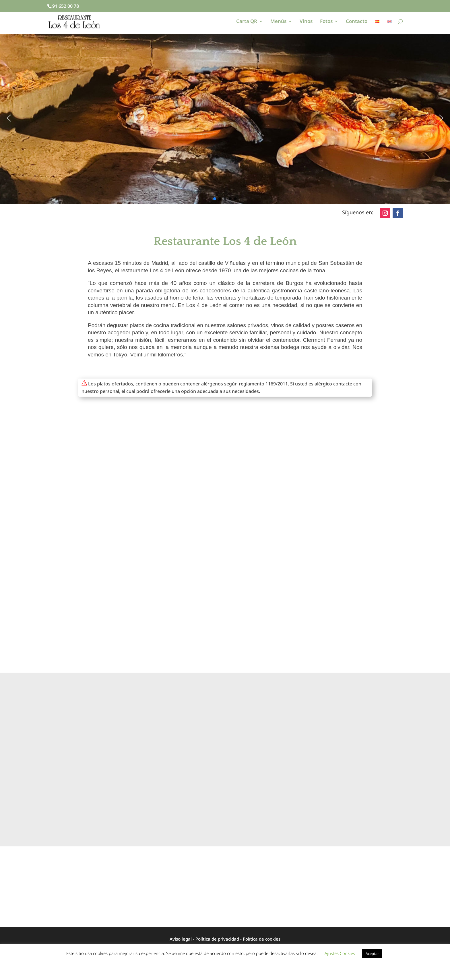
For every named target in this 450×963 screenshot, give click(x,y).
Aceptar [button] (372, 953)
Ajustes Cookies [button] (340, 953)
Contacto (356, 21)
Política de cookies (261, 939)
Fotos (326, 21)
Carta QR (246, 21)
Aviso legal (181, 939)
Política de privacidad (217, 939)
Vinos (306, 21)
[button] (8, 118)
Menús (278, 21)
